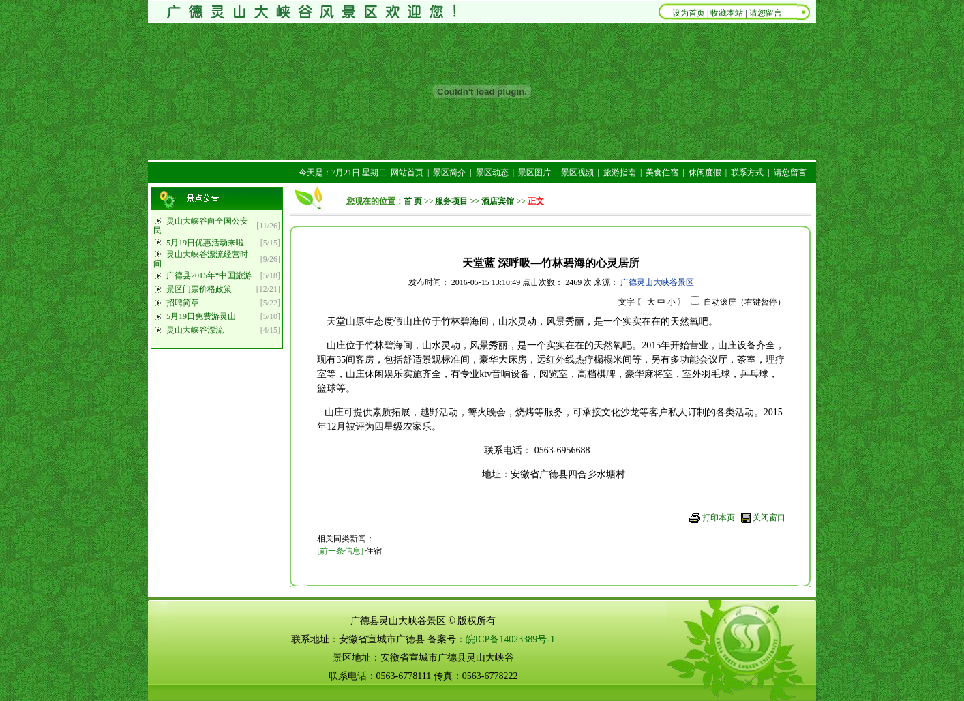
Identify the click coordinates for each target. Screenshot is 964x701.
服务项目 (451, 201)
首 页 (413, 201)
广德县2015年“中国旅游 (209, 275)
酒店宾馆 (497, 201)
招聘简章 (182, 303)
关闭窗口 (769, 517)
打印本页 (718, 517)
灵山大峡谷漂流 (195, 330)
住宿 (373, 551)
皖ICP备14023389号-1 (510, 639)
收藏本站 (726, 13)
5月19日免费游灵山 (201, 316)
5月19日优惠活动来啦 (205, 243)
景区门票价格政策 (199, 289)
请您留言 (765, 13)
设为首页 (689, 13)
